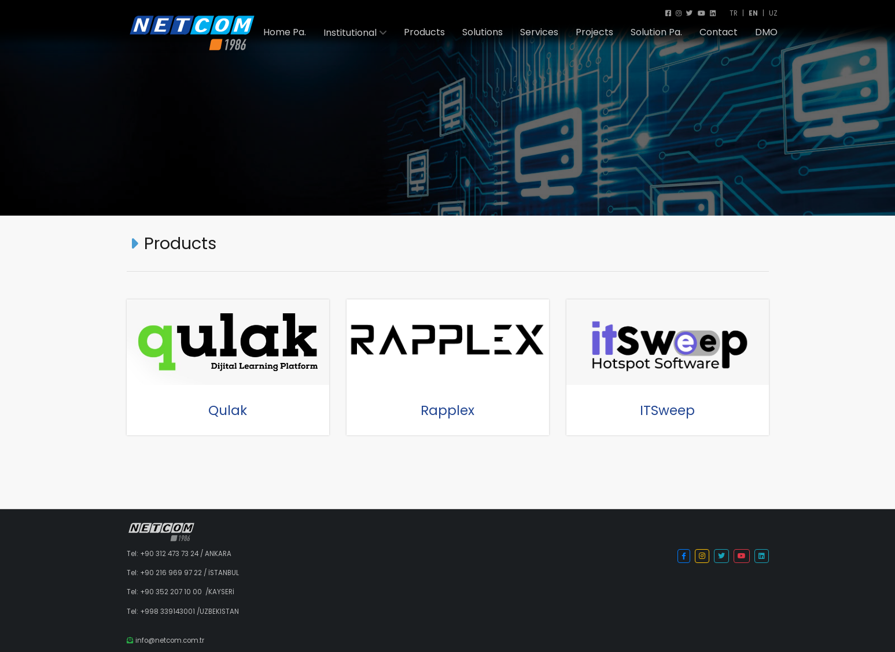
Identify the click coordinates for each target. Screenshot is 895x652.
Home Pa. (284, 32)
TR (734, 13)
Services (539, 32)
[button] (683, 556)
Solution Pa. (656, 32)
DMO (766, 32)
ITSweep (667, 410)
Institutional (350, 33)
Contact (718, 32)
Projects (594, 32)
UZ (773, 13)
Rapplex (447, 410)
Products (424, 32)
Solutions (482, 32)
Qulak (227, 410)
